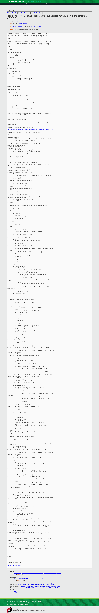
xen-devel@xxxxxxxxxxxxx (19, 21)
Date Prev (9, 13)
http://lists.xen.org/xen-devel (16, 566)
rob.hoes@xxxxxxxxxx (24, 23)
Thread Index (39, 13)
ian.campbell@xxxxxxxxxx (18, 26)
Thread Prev (21, 13)
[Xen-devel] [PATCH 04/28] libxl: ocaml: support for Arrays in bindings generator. (37, 583)
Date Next (14, 13)
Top (8, 10)
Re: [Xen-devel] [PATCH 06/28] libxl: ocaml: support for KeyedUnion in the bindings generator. (37, 573)
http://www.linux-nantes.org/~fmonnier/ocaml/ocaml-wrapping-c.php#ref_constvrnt (32, 129)
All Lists (11, 10)
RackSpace (32, 609)
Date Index (33, 13)
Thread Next (27, 13)
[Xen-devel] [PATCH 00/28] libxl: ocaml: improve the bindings (29, 578)
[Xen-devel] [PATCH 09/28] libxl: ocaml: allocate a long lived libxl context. (35, 584)
